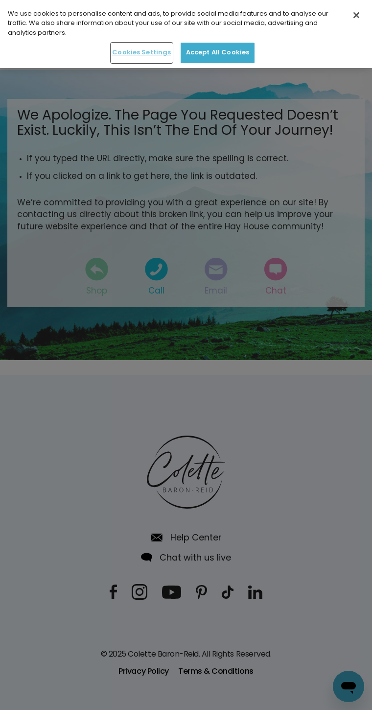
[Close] (356, 13)
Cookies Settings (141, 51)
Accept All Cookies (217, 51)
